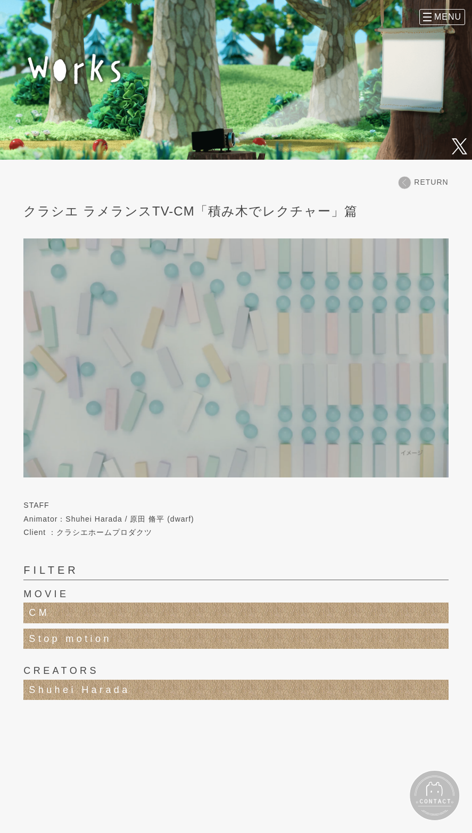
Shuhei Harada (79, 689)
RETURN (423, 182)
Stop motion (70, 638)
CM (39, 612)
